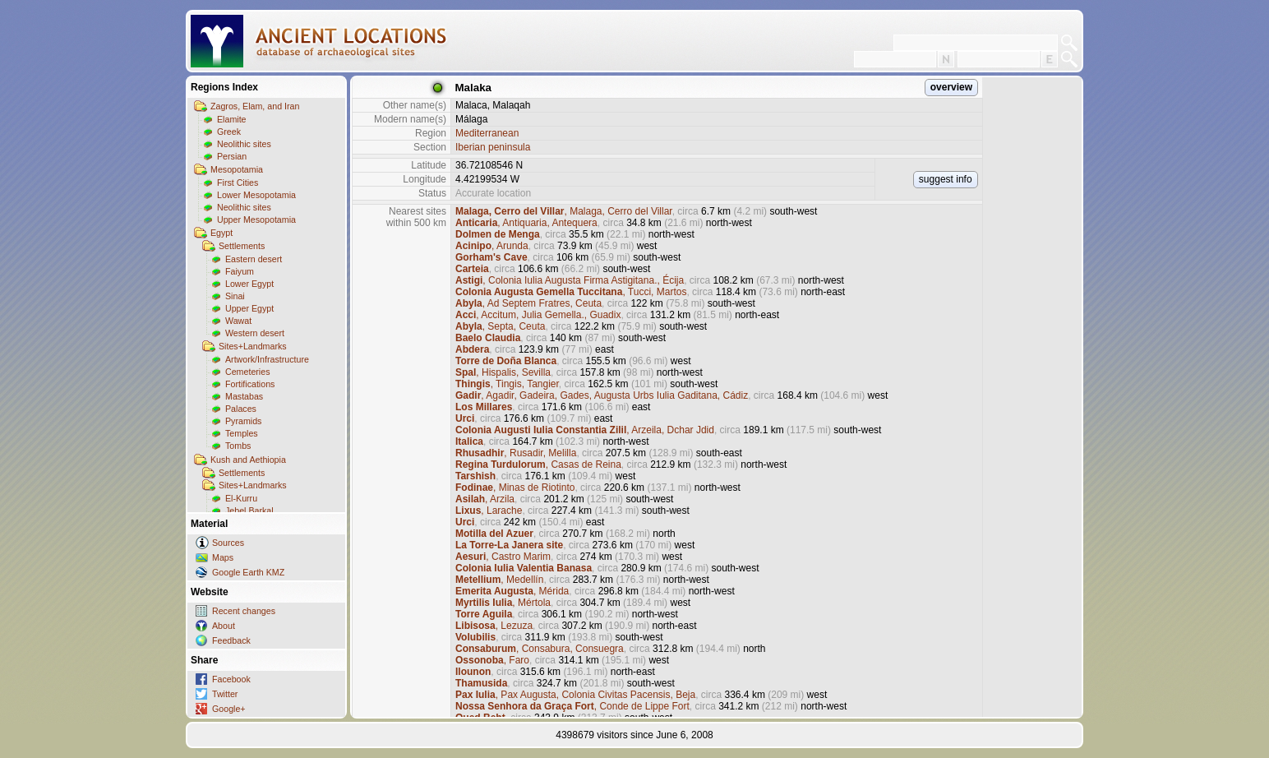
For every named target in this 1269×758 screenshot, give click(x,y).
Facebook (231, 679)
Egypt (221, 233)
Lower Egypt (249, 284)
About (223, 626)
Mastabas (244, 396)
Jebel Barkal (249, 510)
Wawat (238, 321)
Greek (229, 131)
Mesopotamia (236, 169)
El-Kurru (241, 498)
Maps (222, 557)
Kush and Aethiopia (248, 460)
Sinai (235, 296)
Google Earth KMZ (248, 572)
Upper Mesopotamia (256, 219)
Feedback (231, 640)
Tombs (238, 446)
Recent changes (243, 611)
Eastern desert (253, 259)
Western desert (254, 333)
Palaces (240, 409)
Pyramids (243, 421)
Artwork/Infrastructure (267, 359)
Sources (228, 543)
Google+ (229, 709)
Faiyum (239, 271)
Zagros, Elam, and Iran (254, 106)
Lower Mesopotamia (256, 195)
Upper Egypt (249, 308)
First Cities (237, 182)
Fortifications (250, 384)
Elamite (232, 119)
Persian (232, 156)
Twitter (225, 694)
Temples (241, 433)
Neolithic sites (244, 144)
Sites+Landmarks (253, 346)
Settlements (242, 246)
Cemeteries (247, 372)
